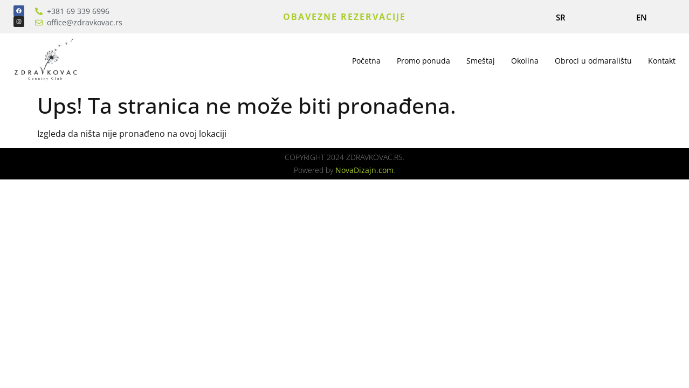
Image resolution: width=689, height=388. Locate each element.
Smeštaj (480, 61)
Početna (366, 61)
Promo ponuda (423, 61)
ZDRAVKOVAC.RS (374, 157)
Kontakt (662, 61)
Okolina (525, 61)
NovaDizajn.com (364, 170)
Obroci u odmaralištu (593, 61)
